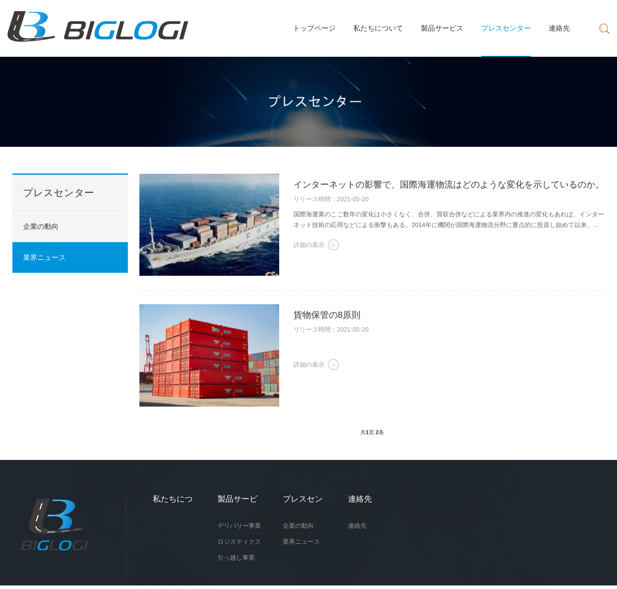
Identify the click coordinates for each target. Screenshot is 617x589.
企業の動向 (41, 226)
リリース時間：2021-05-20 (331, 200)
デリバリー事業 (239, 525)
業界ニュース (44, 257)
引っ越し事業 (236, 557)
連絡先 (357, 525)
